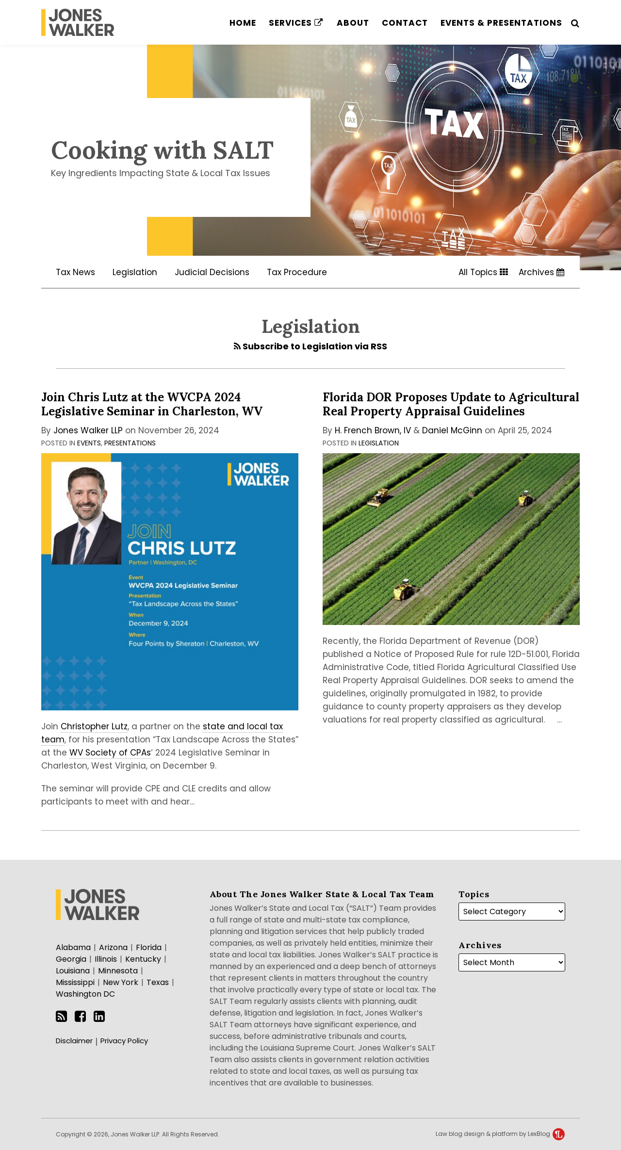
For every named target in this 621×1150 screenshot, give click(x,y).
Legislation (135, 272)
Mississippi (75, 982)
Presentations (130, 443)
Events (89, 443)
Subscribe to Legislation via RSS (310, 346)
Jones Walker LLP (88, 430)
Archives (541, 272)
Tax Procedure (297, 272)
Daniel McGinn (452, 430)
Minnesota (118, 970)
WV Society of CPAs (110, 752)
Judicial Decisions (212, 272)
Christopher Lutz (94, 726)
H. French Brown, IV (373, 430)
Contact (405, 23)
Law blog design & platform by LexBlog (500, 1134)
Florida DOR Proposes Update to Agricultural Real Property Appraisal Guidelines (451, 404)
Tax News (75, 272)
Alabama (73, 947)
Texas (158, 982)
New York (120, 982)
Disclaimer (74, 1040)
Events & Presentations (501, 23)
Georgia (71, 959)
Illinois (106, 959)
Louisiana (73, 970)
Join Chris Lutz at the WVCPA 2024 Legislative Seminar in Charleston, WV (151, 404)
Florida (149, 947)
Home (242, 23)
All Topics (483, 272)
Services (296, 23)
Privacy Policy (124, 1040)
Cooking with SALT (162, 149)
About (353, 23)
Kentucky (143, 959)
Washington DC (85, 994)
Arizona (113, 947)
